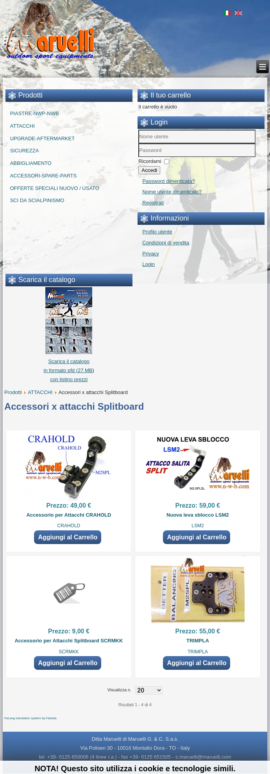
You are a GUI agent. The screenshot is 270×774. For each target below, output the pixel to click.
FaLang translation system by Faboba (30, 718)
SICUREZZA (24, 151)
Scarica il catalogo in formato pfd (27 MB (68, 361)
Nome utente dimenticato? (172, 192)
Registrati (153, 203)
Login (148, 264)
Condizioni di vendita (165, 243)
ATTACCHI (22, 126)
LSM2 (197, 525)
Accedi (149, 170)
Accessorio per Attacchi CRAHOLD (68, 515)
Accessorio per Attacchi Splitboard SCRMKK (68, 641)
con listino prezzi (69, 379)
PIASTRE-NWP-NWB (34, 113)
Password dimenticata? (168, 181)
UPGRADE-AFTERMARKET (42, 138)
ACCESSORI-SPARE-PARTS (43, 176)
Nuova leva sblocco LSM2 (197, 515)
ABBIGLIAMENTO (31, 163)
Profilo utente (157, 232)
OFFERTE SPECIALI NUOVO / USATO (54, 188)
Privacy (150, 254)
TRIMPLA (197, 641)
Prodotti (13, 392)
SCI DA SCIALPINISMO (37, 200)
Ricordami (149, 161)
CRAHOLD (68, 525)
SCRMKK (69, 652)
